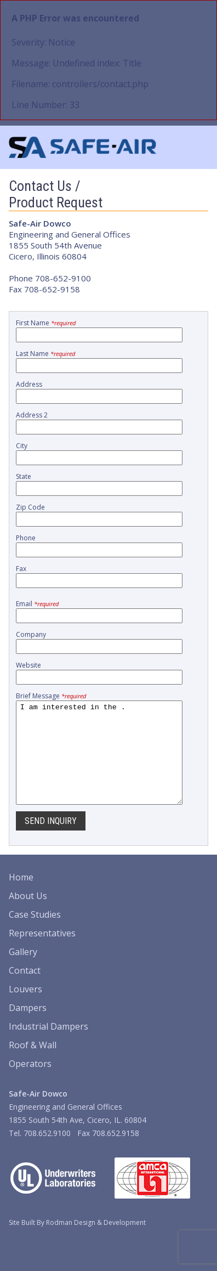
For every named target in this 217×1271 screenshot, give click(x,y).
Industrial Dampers (48, 1046)
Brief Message (51, 696)
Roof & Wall (32, 1065)
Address (29, 384)
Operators (30, 1083)
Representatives (42, 953)
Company (31, 634)
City (21, 445)
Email (37, 603)
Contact (25, 990)
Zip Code (30, 507)
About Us (28, 916)
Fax (21, 568)
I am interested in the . (99, 762)
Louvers (25, 1009)
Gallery (23, 971)
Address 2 (32, 415)
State (23, 476)
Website (28, 665)
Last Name (45, 353)
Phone (26, 538)
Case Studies (35, 934)
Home (21, 897)
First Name (46, 322)
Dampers (28, 1027)
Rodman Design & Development (96, 1242)
